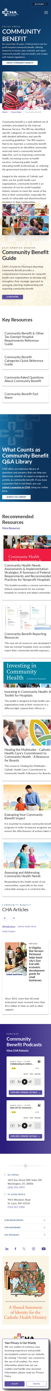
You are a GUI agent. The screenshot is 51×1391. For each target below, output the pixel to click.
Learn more (13, 296)
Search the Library (16, 497)
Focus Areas (16, 112)
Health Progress (8, 931)
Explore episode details (24, 1092)
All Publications (8, 926)
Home (4, 112)
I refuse (36, 1384)
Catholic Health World (26, 926)
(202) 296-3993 (16, 1187)
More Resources (11, 528)
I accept (14, 1384)
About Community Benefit (20, 62)
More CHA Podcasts (18, 1050)
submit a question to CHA (16, 487)
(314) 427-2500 (16, 1207)
